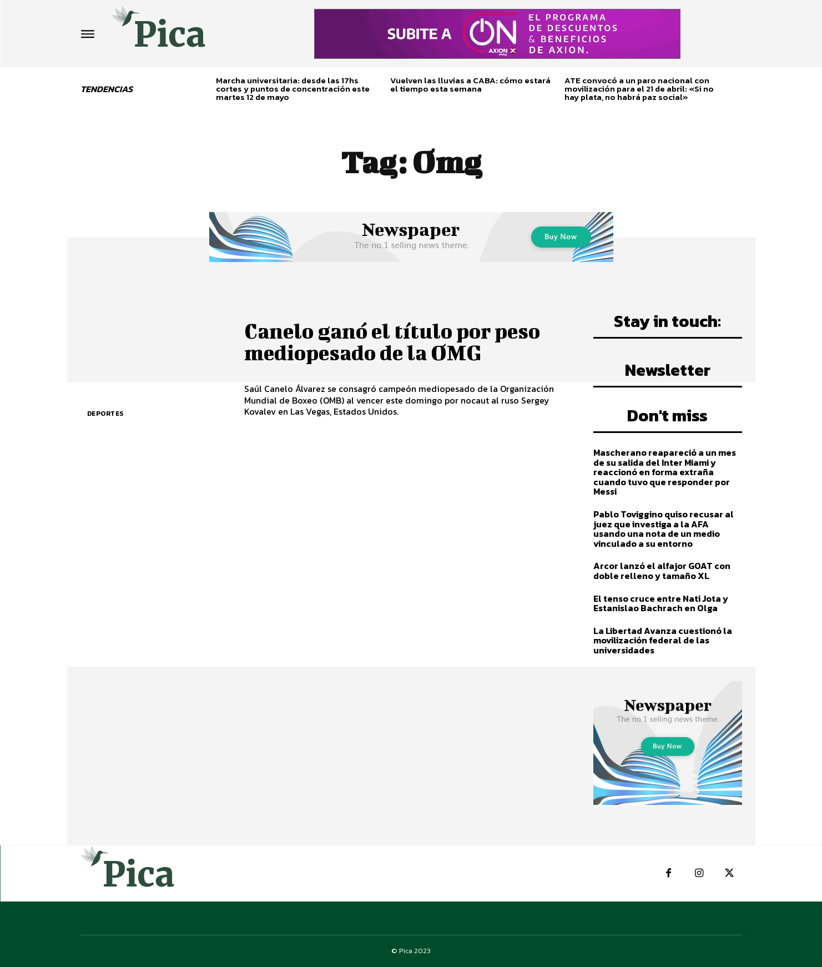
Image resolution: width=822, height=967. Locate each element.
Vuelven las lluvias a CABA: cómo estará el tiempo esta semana (470, 84)
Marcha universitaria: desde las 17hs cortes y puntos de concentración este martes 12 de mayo (293, 88)
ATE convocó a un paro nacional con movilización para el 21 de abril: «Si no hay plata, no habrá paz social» (639, 88)
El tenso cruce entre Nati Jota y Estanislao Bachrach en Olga (660, 603)
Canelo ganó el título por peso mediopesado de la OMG (396, 341)
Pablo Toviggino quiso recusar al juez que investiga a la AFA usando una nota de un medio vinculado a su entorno (663, 528)
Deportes (105, 414)
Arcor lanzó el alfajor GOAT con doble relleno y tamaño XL (661, 570)
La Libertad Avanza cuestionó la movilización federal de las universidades (662, 640)
